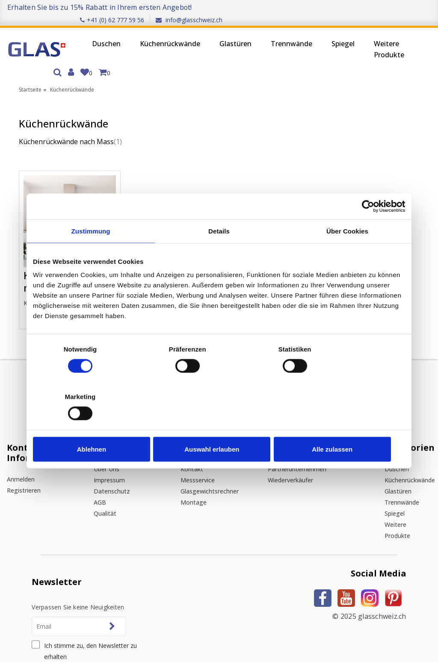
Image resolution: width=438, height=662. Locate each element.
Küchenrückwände (156, 32)
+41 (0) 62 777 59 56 (322, 7)
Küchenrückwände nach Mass (57, 125)
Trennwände (278, 32)
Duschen (92, 32)
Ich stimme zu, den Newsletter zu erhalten (99, 593)
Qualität (126, 456)
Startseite (30, 67)
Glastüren (222, 32)
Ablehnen (93, 425)
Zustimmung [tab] (90, 254)
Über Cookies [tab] (347, 254)
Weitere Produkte (375, 38)
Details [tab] (219, 254)
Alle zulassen (344, 425)
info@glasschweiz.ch (399, 7)
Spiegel (329, 32)
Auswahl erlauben (219, 425)
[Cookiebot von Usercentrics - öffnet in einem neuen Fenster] (367, 230)
